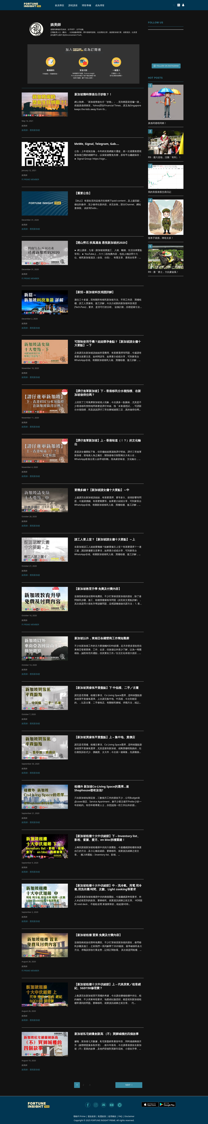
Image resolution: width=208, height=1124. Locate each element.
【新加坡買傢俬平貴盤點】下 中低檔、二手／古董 (106, 688)
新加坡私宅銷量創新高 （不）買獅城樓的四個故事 (106, 1034)
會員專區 (59, 5)
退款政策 (92, 1116)
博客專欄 (86, 5)
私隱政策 (102, 1116)
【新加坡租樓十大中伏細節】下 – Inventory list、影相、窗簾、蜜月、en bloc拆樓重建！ (107, 838)
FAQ (120, 1116)
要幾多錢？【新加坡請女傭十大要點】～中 (101, 490)
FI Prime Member (30, 179)
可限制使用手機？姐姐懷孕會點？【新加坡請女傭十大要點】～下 (107, 343)
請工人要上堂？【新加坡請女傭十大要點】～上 (104, 539)
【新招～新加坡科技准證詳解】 (94, 292)
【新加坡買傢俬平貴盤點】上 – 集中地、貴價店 (104, 737)
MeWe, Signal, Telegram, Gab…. (96, 144)
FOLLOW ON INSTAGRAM (166, 65)
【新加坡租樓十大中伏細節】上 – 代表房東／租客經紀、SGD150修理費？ (107, 986)
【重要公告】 (83, 193)
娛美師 (24, 125)
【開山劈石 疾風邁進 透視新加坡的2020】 (101, 243)
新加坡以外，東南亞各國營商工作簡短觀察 (101, 638)
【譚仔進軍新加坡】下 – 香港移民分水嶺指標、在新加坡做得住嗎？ (107, 393)
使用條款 (112, 1116)
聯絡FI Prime (80, 1116)
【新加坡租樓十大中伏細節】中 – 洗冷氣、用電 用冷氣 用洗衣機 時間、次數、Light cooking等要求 (108, 887)
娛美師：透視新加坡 (31, 130)
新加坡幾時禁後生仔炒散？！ (93, 94)
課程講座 (73, 5)
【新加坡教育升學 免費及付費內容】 (97, 589)
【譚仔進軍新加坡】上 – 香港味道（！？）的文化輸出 (107, 442)
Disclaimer (129, 1116)
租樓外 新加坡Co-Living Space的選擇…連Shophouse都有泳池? (101, 788)
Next (127, 1084)
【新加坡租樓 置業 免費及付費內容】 (98, 935)
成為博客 (99, 5)
